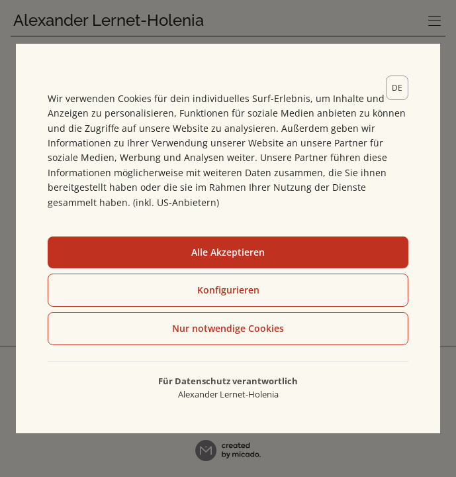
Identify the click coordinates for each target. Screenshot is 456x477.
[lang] (397, 88)
